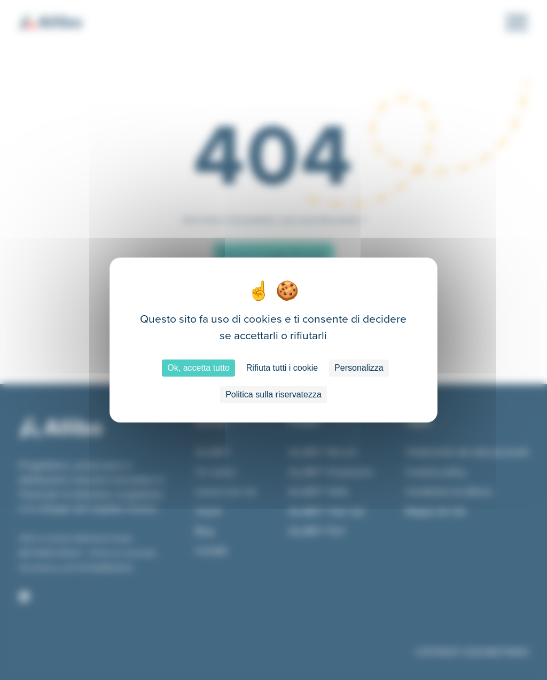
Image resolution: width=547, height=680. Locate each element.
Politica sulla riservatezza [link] (273, 394)
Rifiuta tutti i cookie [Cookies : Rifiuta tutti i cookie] (282, 367)
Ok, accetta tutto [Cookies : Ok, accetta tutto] (198, 367)
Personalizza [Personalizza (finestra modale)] (359, 367)
